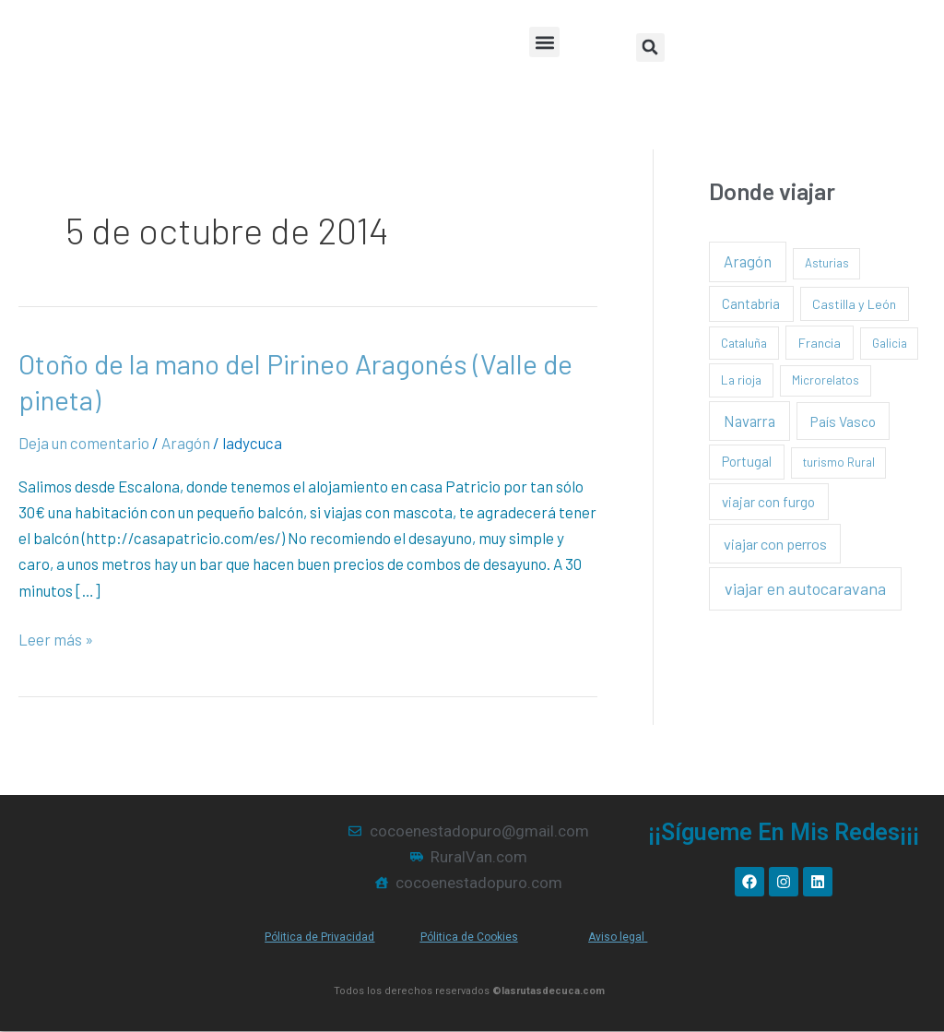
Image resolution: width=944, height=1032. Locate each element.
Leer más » (55, 637)
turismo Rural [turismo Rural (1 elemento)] (839, 462)
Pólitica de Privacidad (319, 937)
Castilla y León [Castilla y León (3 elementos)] (854, 304)
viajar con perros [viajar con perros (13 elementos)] (775, 543)
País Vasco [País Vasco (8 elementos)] (843, 421)
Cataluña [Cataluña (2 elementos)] (744, 342)
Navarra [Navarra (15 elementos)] (749, 420)
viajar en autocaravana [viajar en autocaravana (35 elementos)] (805, 588)
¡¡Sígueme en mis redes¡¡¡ (783, 832)
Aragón (185, 442)
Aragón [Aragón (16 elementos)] (748, 261)
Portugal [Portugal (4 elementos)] (747, 461)
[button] (544, 42)
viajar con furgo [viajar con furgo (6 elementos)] (768, 501)
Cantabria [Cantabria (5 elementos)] (751, 303)
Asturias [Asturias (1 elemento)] (827, 262)
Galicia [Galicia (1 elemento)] (889, 343)
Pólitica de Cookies (469, 937)
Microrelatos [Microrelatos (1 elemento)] (825, 380)
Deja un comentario (83, 442)
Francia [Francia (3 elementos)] (819, 342)
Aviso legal (617, 937)
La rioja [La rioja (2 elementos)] (741, 379)
